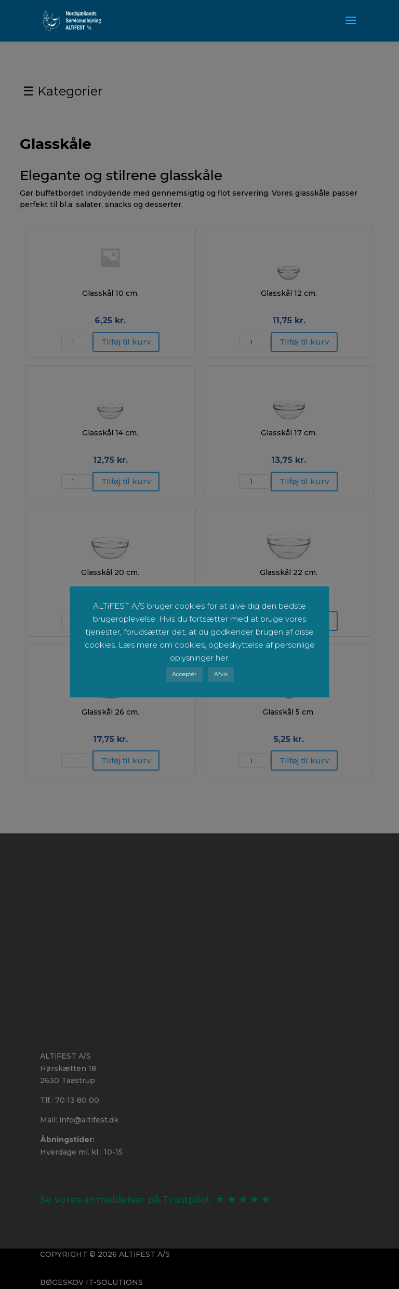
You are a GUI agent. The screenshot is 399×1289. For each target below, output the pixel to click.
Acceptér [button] (184, 674)
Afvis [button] (221, 674)
